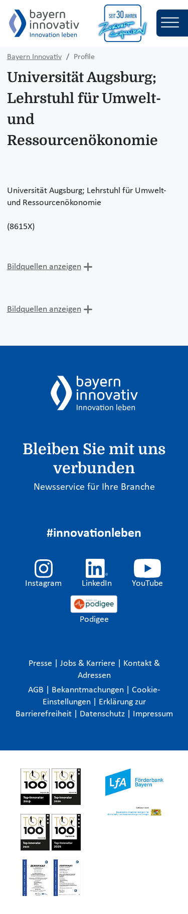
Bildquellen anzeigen (44, 267)
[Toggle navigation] (172, 23)
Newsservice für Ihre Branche (94, 487)
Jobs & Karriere (88, 663)
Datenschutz (103, 714)
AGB (37, 690)
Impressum (153, 714)
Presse (41, 663)
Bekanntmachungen (89, 690)
